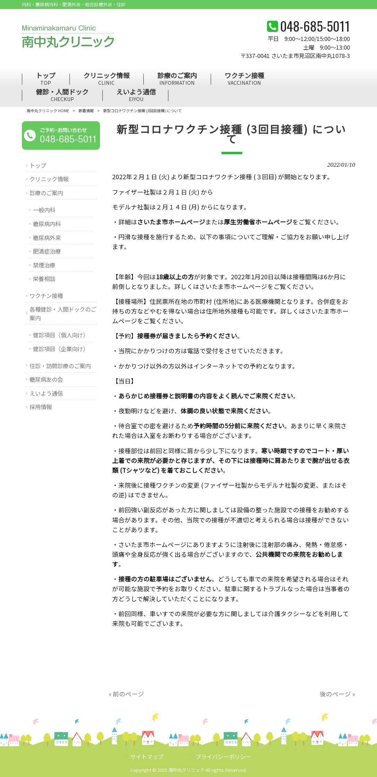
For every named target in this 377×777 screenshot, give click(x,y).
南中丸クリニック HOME (48, 110)
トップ (38, 165)
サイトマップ (147, 756)
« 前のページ (126, 693)
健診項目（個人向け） (61, 335)
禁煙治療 (44, 265)
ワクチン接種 (46, 295)
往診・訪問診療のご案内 (60, 366)
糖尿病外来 (47, 237)
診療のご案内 (46, 193)
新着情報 (86, 110)
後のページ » (337, 693)
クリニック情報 (49, 179)
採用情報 (41, 407)
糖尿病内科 (47, 224)
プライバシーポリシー (223, 756)
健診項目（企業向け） (61, 349)
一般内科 (44, 210)
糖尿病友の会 (46, 379)
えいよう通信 (46, 393)
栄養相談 (44, 278)
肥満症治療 (47, 251)
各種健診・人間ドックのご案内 (63, 313)
